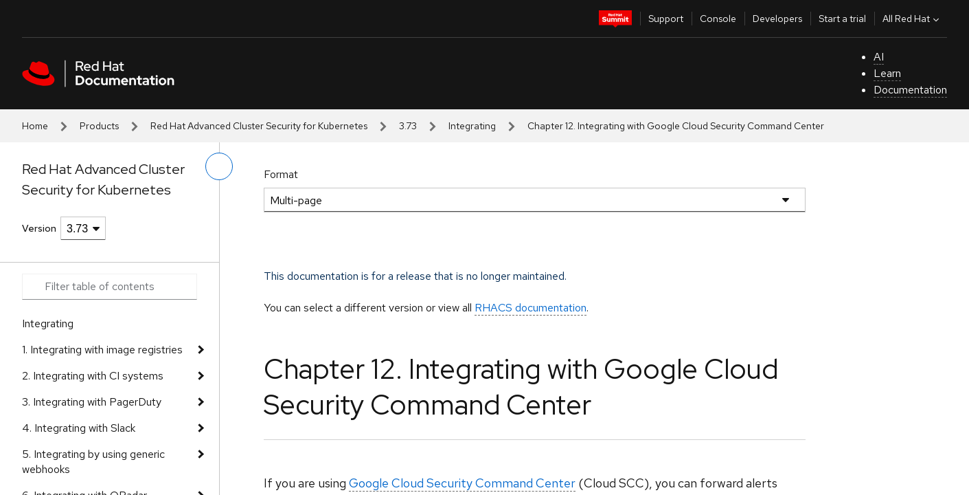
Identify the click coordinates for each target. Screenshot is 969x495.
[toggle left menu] (219, 166)
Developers (777, 18)
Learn (887, 73)
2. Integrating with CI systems (92, 375)
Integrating (472, 126)
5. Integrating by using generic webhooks (93, 461)
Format (281, 174)
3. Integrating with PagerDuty (91, 402)
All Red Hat (912, 18)
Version (39, 228)
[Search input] (109, 287)
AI (879, 57)
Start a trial (842, 18)
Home (35, 126)
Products (99, 126)
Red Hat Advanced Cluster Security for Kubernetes (258, 126)
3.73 (408, 126)
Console (718, 18)
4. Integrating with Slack (78, 428)
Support (665, 18)
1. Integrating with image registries (102, 349)
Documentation (910, 89)
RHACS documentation (530, 307)
